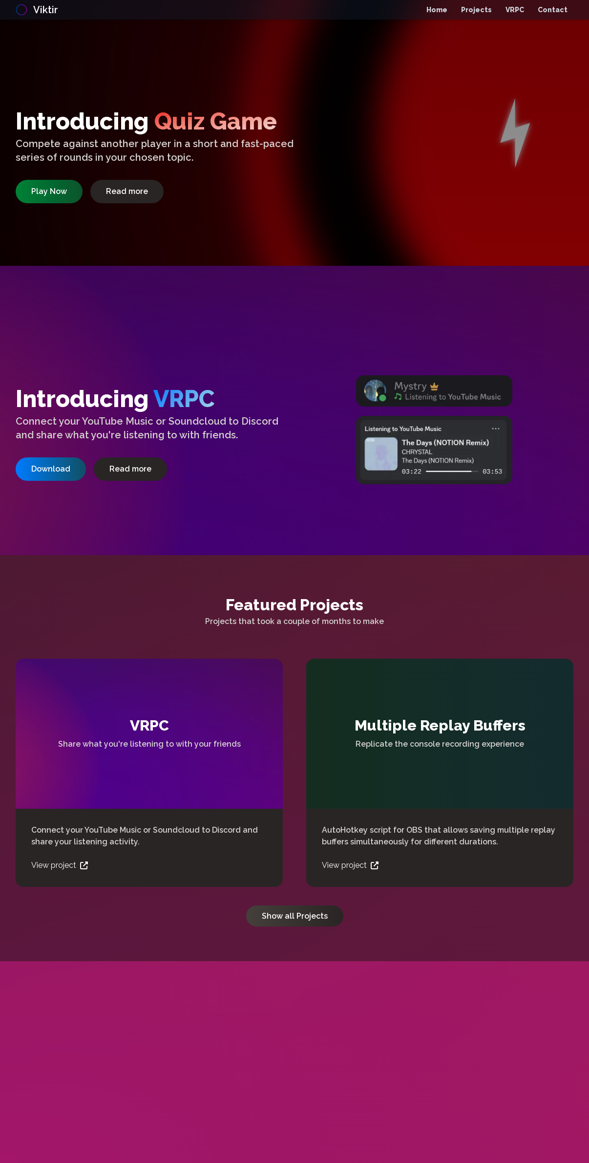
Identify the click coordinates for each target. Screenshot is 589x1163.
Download (50, 469)
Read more (127, 191)
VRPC (514, 10)
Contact (553, 10)
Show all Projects (295, 916)
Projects (476, 10)
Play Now (49, 191)
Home (436, 10)
